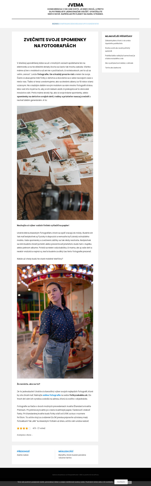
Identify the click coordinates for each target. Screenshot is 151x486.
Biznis (47, 29)
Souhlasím (121, 482)
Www (104, 29)
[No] (129, 482)
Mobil (77, 29)
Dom (56, 29)
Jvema (75, 6)
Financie (66, 29)
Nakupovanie (90, 29)
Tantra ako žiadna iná (113, 73)
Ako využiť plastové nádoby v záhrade (119, 68)
